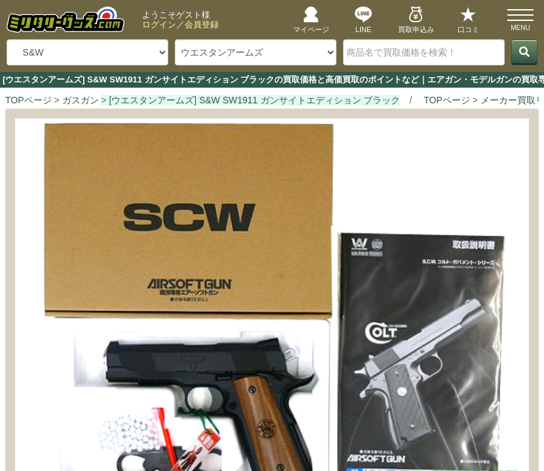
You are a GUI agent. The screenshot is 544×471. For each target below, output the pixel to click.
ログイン (159, 24)
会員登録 (202, 24)
